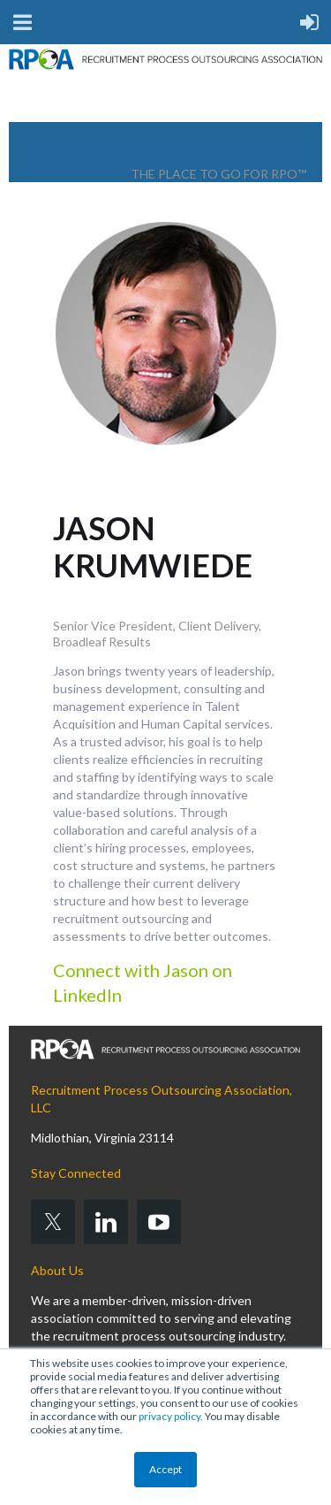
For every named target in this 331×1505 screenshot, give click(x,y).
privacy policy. (171, 1416)
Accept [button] (165, 1469)
